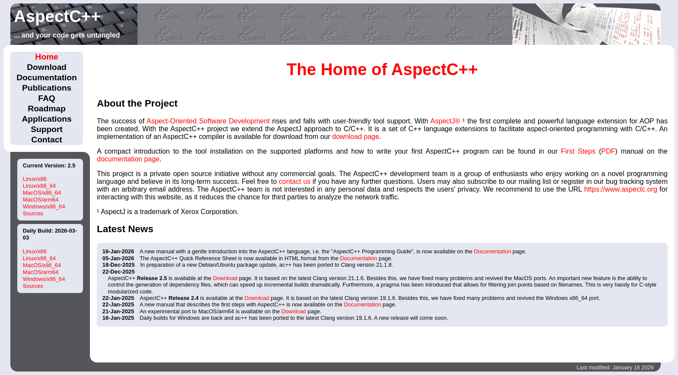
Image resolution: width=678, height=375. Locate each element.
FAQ (46, 98)
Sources (33, 213)
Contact (46, 139)
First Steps (578, 151)
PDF (608, 151)
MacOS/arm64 (41, 199)
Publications (46, 87)
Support (47, 129)
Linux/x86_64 (39, 186)
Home (46, 56)
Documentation (46, 77)
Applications (46, 118)
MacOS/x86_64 (42, 192)
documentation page (128, 159)
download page (355, 136)
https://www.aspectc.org (620, 189)
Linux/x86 (35, 179)
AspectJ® (445, 121)
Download (47, 67)
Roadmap (46, 108)
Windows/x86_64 (44, 206)
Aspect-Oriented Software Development (208, 121)
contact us (294, 181)
